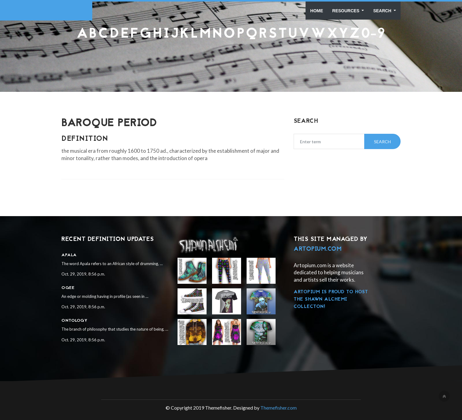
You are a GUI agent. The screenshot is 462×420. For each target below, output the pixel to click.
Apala (69, 255)
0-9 (373, 34)
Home (316, 10)
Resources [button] (346, 10)
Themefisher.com (278, 408)
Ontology (74, 320)
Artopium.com (318, 249)
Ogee (67, 288)
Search (382, 10)
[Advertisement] (231, 56)
